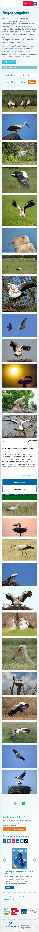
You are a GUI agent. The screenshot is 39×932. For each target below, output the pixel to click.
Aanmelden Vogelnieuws (14, 829)
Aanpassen (19, 489)
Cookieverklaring (8, 899)
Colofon (22, 897)
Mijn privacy (14, 897)
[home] (10, 3)
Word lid (9, 887)
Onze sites (6, 897)
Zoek (32, 82)
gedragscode (14, 49)
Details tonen (28, 476)
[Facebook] (4, 841)
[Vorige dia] (4, 875)
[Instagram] (13, 841)
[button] (19, 67)
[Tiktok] (26, 841)
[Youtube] (9, 841)
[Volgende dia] (34, 875)
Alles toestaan (19, 482)
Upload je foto (9, 62)
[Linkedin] (17, 841)
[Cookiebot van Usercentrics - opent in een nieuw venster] (28, 441)
